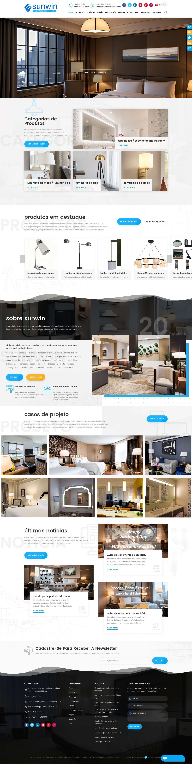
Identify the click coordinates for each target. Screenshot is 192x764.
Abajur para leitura (102, 742)
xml (70, 724)
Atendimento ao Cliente (65, 386)
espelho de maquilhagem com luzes (107, 704)
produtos (79, 12)
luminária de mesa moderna (106, 728)
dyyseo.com (119, 757)
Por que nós (110, 12)
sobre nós (73, 693)
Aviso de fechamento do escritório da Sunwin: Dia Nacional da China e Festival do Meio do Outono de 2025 (127, 555)
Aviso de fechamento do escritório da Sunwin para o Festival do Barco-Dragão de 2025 (127, 613)
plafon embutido (101, 717)
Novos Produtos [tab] (128, 221)
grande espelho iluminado (105, 737)
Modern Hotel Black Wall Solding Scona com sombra (114, 273)
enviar (134, 727)
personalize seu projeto (128, 12)
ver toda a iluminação (96, 72)
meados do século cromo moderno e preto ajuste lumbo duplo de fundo (78, 273)
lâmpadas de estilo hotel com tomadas (107, 690)
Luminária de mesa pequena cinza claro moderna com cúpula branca (41, 273)
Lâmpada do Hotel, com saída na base (108, 697)
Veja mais (112, 569)
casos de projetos (76, 710)
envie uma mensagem (168, 759)
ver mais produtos (36, 144)
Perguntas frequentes (151, 12)
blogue (71, 715)
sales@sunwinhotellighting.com (108, 7)
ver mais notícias (36, 556)
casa (70, 12)
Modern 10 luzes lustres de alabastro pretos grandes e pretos (151, 273)
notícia (100, 12)
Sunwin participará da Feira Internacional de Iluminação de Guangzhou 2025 (53, 596)
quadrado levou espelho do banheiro (106, 722)
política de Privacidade (134, 757)
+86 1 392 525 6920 (81, 7)
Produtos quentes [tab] (155, 221)
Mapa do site (74, 719)
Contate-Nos (36, 377)
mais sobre (15, 377)
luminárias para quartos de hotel (108, 733)
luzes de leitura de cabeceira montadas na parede (106, 711)
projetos (91, 12)
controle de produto (25, 386)
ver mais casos (157, 419)
